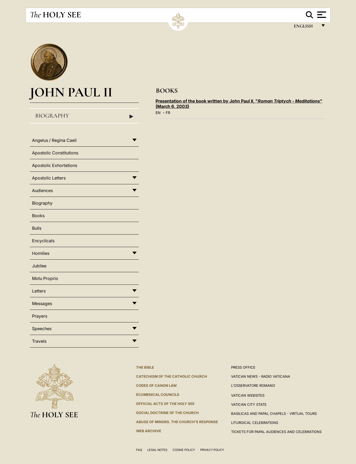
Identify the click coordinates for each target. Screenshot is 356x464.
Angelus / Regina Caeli (54, 140)
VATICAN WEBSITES (247, 395)
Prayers (39, 316)
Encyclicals (43, 240)
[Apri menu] (321, 14)
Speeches (42, 328)
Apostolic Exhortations (54, 165)
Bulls (36, 228)
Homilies (40, 253)
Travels (39, 341)
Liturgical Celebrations (254, 422)
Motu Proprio (45, 278)
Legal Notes (157, 450)
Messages (42, 303)
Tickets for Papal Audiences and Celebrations (276, 432)
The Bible (145, 367)
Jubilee (39, 265)
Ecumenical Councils (157, 394)
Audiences (42, 190)
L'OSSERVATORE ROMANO (253, 385)
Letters (39, 291)
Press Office (243, 367)
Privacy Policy (212, 450)
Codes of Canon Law (156, 385)
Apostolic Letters (49, 178)
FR (168, 112)
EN (158, 112)
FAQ (139, 450)
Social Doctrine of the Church (167, 413)
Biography (84, 116)
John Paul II (71, 92)
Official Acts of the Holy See (165, 403)
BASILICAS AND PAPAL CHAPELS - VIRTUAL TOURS (274, 413)
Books (38, 215)
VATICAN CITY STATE (249, 404)
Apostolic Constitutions (55, 152)
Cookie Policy (184, 450)
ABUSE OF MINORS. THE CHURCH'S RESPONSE (177, 422)
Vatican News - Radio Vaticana (260, 376)
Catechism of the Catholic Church (171, 376)
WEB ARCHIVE (148, 431)
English (305, 27)
